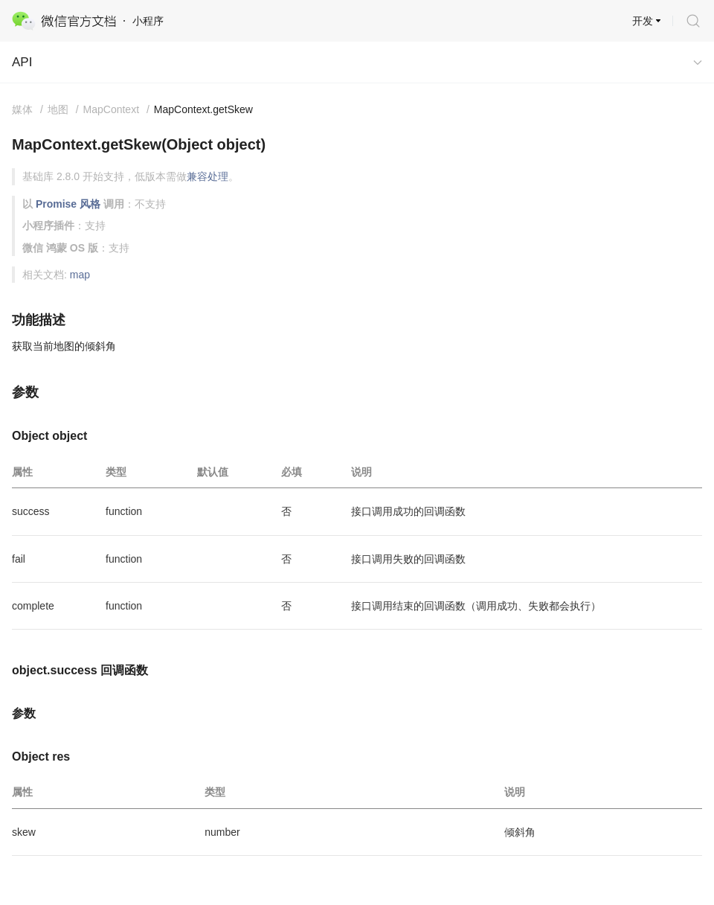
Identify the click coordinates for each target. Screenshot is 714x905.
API (22, 62)
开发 (642, 21)
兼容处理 (207, 176)
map (80, 275)
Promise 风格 (68, 204)
